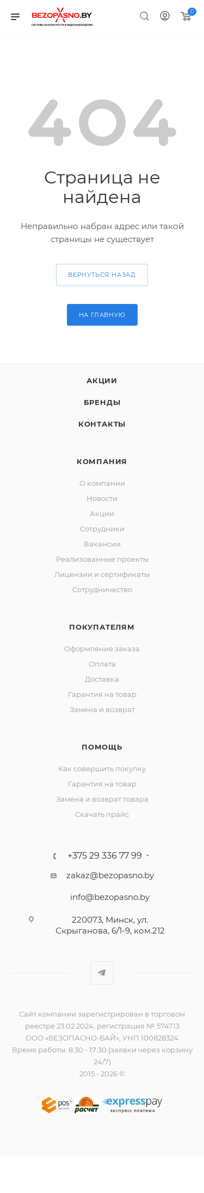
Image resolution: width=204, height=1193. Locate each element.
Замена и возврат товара (102, 799)
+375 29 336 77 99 (104, 856)
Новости (102, 498)
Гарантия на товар (102, 694)
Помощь (102, 747)
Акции (102, 380)
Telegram (102, 973)
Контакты (102, 424)
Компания (102, 461)
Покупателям (102, 627)
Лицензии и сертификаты (102, 574)
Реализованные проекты (102, 559)
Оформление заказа (102, 648)
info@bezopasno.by (110, 897)
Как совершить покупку (102, 768)
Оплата (102, 663)
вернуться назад (102, 274)
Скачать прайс (102, 814)
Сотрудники (102, 528)
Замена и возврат (102, 709)
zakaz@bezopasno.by (110, 875)
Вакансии (102, 544)
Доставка (102, 679)
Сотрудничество (102, 589)
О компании (102, 483)
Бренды (102, 402)
